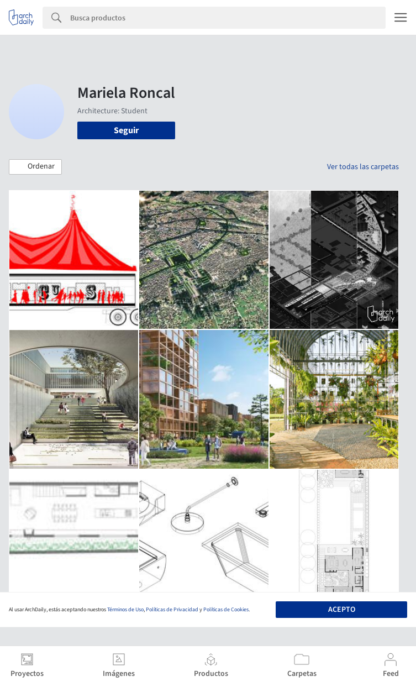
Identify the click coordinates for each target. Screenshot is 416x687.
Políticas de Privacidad (172, 609)
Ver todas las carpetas (363, 166)
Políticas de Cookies (226, 609)
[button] (35, 167)
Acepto (341, 609)
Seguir (126, 130)
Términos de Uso (125, 609)
